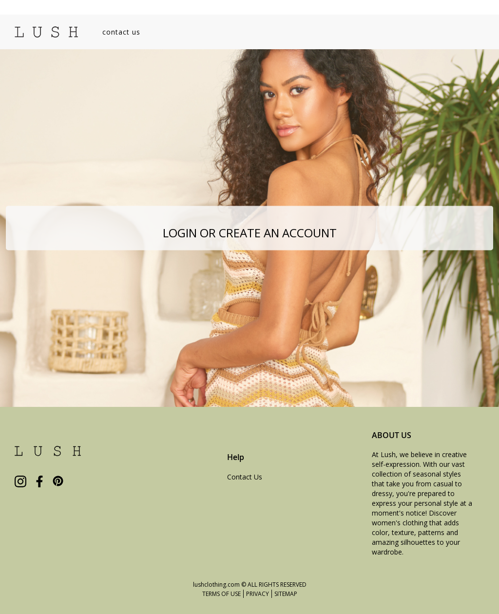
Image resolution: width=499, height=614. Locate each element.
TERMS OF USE (221, 594)
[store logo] (46, 32)
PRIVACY (257, 594)
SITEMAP (285, 594)
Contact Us (244, 476)
